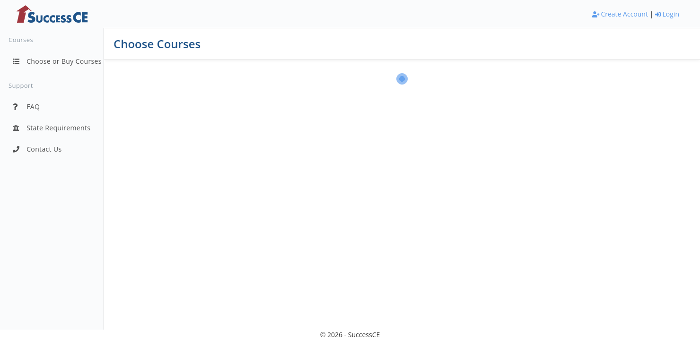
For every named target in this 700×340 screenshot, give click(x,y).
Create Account (620, 13)
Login (667, 13)
